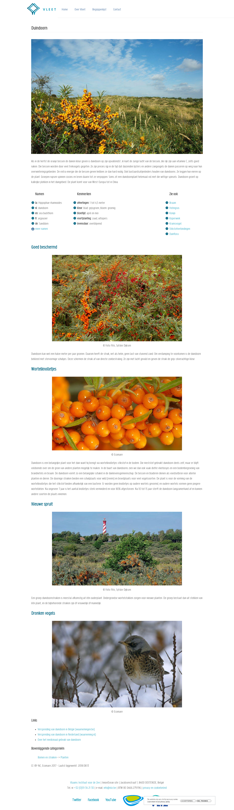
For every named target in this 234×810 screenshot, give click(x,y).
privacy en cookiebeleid (155, 788)
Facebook (93, 800)
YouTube (110, 800)
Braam (172, 203)
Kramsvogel (175, 223)
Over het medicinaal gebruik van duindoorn (59, 739)
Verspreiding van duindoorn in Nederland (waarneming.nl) (67, 734)
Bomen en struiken (47, 757)
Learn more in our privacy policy (158, 802)
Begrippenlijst (99, 9)
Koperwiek (174, 218)
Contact (117, 9)
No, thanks (202, 801)
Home (65, 9)
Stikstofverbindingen (179, 229)
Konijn (172, 213)
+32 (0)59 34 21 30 (84, 788)
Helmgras (174, 208)
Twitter (76, 800)
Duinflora (174, 234)
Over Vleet (80, 9)
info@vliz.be (110, 788)
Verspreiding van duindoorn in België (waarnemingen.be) (66, 729)
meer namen (41, 229)
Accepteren (187, 801)
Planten (64, 757)
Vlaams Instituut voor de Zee (85, 782)
